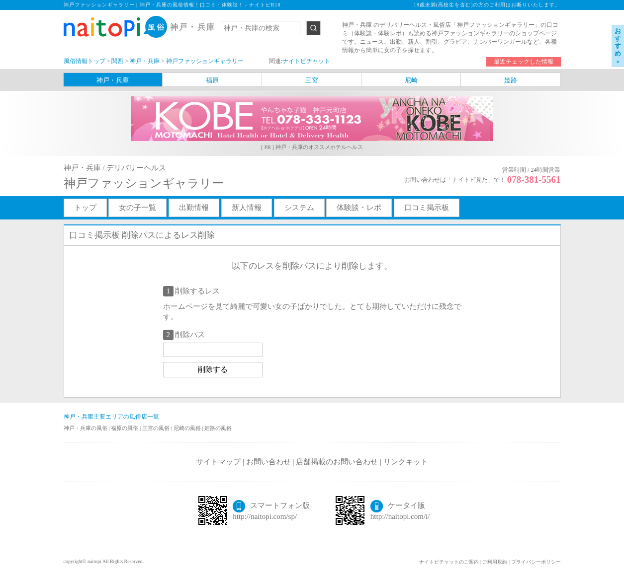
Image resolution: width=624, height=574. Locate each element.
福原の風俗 (125, 428)
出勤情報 (194, 208)
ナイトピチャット (306, 61)
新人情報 (247, 208)
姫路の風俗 (218, 428)
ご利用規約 (494, 562)
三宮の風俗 (156, 428)
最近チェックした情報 (523, 61)
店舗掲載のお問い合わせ (337, 462)
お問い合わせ (268, 462)
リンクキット (405, 462)
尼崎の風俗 (188, 428)
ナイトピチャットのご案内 (449, 562)
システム (299, 208)
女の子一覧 (137, 208)
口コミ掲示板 (426, 208)
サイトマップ (218, 462)
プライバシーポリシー (536, 562)
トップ (85, 208)
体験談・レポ (359, 208)
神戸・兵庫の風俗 (86, 428)
